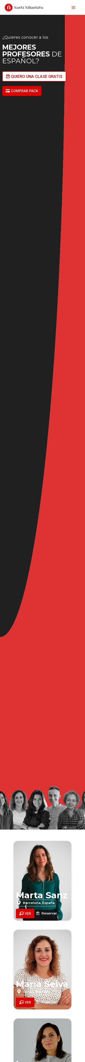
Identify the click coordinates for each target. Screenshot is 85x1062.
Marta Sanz (42, 895)
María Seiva (42, 983)
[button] (34, 76)
